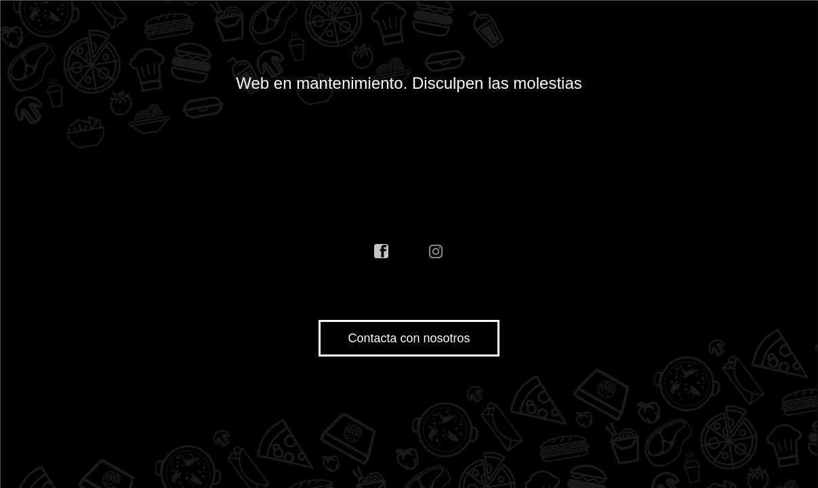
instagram (436, 251)
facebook (381, 251)
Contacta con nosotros (409, 338)
